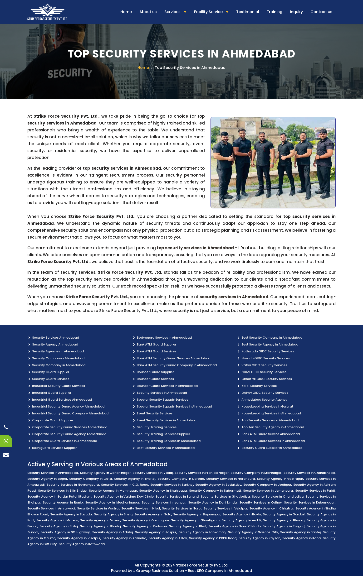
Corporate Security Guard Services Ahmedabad (69, 427)
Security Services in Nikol (140, 508)
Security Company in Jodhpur (267, 484)
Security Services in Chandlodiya (278, 496)
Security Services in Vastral (98, 508)
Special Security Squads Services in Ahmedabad (174, 406)
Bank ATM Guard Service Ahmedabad (270, 434)
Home (126, 11)
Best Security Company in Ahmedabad (271, 337)
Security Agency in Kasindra (124, 538)
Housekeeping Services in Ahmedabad (271, 413)
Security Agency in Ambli (241, 520)
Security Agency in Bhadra (283, 520)
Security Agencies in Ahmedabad (58, 351)
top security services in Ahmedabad (195, 248)
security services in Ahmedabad (234, 297)
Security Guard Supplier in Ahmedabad (271, 448)
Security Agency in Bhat (187, 526)
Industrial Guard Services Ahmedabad (62, 399)
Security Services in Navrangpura (73, 484)
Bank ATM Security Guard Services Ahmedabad (173, 358)
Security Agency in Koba (301, 538)
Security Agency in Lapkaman (202, 532)
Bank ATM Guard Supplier (156, 344)
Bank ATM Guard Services (156, 351)
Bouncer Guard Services (155, 379)
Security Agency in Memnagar (113, 490)
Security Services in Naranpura (230, 478)
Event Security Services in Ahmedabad (166, 420)
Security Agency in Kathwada (82, 544)
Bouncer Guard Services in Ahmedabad (167, 386)
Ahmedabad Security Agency (264, 399)
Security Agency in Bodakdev (218, 484)
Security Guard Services (50, 379)
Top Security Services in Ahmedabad (190, 67)
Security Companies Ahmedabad (58, 358)
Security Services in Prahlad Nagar (202, 472)
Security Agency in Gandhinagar (105, 472)
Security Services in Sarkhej (171, 484)
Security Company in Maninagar (256, 472)
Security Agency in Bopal (47, 478)
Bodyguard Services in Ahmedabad (164, 337)
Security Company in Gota (90, 478)
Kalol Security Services (259, 386)
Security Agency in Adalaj (112, 532)
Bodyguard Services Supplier (54, 448)
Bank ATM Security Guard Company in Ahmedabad (177, 365)
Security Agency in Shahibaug (163, 490)
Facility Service (209, 11)
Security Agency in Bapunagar (197, 514)
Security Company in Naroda (180, 478)
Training (274, 11)
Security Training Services (157, 427)
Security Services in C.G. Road (124, 484)
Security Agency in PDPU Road (212, 538)
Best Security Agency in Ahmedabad (269, 344)
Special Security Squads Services (162, 399)
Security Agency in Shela (113, 514)
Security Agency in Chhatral (271, 508)
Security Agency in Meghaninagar (112, 502)
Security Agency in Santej (300, 532)
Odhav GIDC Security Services (264, 392)
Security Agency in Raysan (259, 538)
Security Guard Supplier (50, 372)
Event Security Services (154, 413)
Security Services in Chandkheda (309, 472)
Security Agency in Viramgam (145, 520)
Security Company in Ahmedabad (58, 365)
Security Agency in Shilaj (58, 526)
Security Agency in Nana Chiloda (234, 526)
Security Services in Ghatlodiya (225, 496)
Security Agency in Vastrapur (280, 478)
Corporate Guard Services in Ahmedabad (64, 441)
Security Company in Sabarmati (215, 490)
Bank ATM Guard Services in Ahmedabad (273, 441)
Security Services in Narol (181, 508)
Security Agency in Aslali (167, 538)
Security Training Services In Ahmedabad (169, 441)
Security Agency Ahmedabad (55, 344)
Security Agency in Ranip (63, 502)
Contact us (321, 11)
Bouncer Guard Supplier (155, 372)
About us (148, 11)
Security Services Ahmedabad (55, 337)
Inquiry (296, 11)
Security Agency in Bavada (71, 514)
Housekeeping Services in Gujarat (267, 406)
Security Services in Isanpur (164, 502)
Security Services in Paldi (315, 490)
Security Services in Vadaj (152, 472)
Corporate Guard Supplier (52, 420)
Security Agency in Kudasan (145, 526)
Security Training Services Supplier (163, 434)
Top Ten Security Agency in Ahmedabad (272, 427)
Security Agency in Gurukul (284, 514)
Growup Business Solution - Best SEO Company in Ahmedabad (194, 570)
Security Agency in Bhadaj (100, 526)
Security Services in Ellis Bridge (62, 490)
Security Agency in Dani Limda (212, 502)
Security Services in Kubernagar (309, 502)
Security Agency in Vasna (100, 520)
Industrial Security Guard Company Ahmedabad (70, 413)
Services (173, 11)
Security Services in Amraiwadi (51, 508)
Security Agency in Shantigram (195, 520)
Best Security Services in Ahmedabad (166, 448)
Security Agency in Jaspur (156, 532)
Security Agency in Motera (57, 520)
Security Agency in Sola (152, 514)
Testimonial (247, 11)
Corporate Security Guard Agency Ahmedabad (69, 434)
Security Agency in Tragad (283, 526)
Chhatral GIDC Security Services (266, 379)
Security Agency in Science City (253, 532)
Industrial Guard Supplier (51, 392)
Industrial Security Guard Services (58, 386)
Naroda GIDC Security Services (265, 358)
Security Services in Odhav (260, 502)
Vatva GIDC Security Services (264, 365)
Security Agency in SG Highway (65, 532)
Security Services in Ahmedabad (162, 392)
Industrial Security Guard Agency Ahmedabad (68, 406)
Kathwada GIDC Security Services (267, 351)
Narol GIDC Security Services (263, 372)
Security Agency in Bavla (241, 514)
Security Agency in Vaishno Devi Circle (123, 496)
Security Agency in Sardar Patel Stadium (59, 496)
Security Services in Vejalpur (225, 508)
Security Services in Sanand (177, 496)
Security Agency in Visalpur (78, 538)
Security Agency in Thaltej (135, 478)
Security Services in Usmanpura (268, 490)
